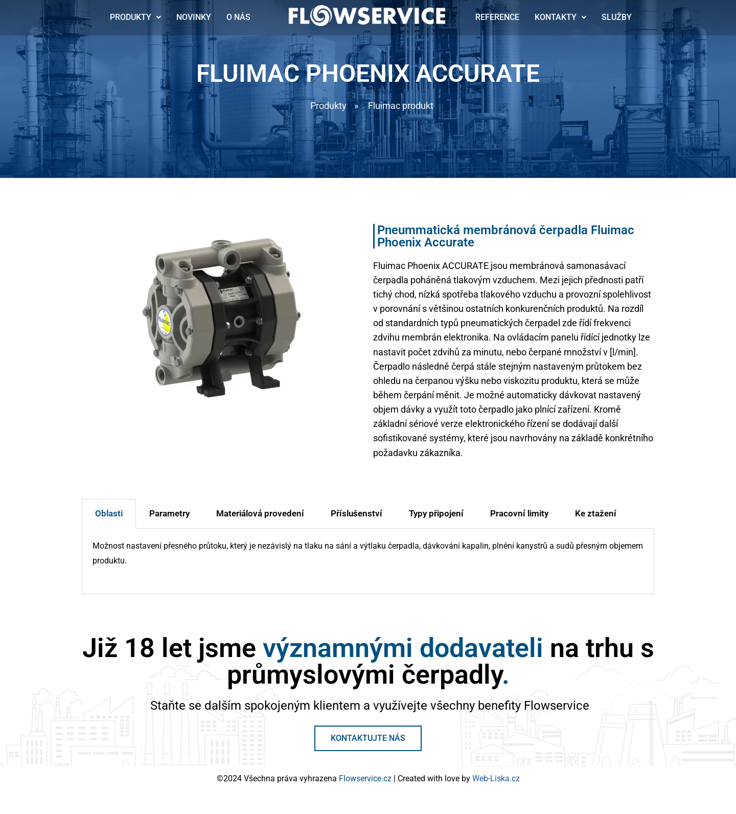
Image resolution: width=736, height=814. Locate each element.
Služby (617, 17)
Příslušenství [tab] (356, 519)
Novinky (193, 17)
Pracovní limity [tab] (519, 519)
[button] (135, 18)
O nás (238, 17)
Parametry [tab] (169, 519)
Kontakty (560, 17)
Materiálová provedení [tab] (260, 519)
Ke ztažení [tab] (595, 519)
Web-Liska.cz (496, 785)
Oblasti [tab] (109, 519)
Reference (497, 17)
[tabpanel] (368, 568)
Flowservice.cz (366, 785)
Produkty (135, 17)
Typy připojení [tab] (436, 519)
